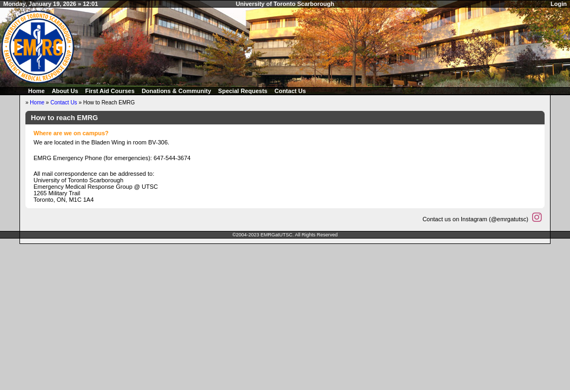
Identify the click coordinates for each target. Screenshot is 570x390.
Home (36, 91)
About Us (65, 91)
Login (559, 4)
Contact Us (290, 91)
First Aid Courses (110, 91)
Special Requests (242, 91)
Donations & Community (176, 91)
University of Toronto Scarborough (285, 4)
